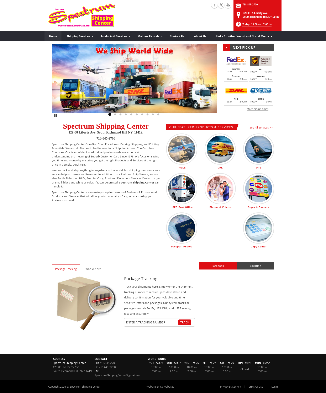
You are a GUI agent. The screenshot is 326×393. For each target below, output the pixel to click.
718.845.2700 (250, 4)
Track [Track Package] (184, 322)
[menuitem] (79, 36)
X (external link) (221, 5)
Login (275, 386)
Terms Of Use (255, 386)
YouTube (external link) (228, 5)
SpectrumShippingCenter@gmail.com (117, 375)
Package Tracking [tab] (66, 269)
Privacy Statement (230, 386)
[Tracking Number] (152, 322)
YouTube (255, 266)
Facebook (218, 266)
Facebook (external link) (214, 5)
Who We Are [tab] (93, 269)
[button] (253, 25)
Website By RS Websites (160, 386)
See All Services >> (261, 127)
